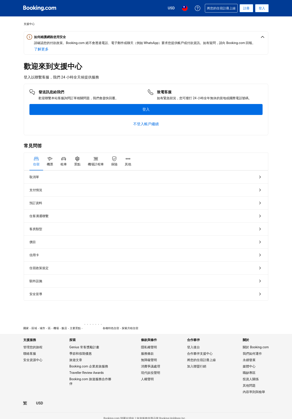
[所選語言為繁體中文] (25, 403)
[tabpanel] (146, 235)
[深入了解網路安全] (41, 49)
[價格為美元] (39, 403)
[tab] (36, 161)
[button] (146, 37)
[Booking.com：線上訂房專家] (39, 8)
